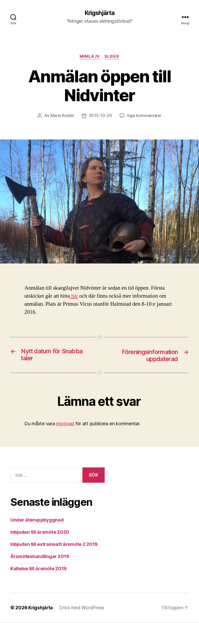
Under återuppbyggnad (37, 520)
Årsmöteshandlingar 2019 (39, 557)
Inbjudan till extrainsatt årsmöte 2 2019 (54, 545)
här (74, 296)
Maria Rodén (62, 116)
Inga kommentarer (144, 116)
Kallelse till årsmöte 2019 (38, 569)
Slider (112, 57)
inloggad (65, 424)
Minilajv (90, 57)
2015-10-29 (100, 116)
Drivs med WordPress (82, 608)
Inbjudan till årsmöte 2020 (39, 533)
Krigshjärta (99, 13)
